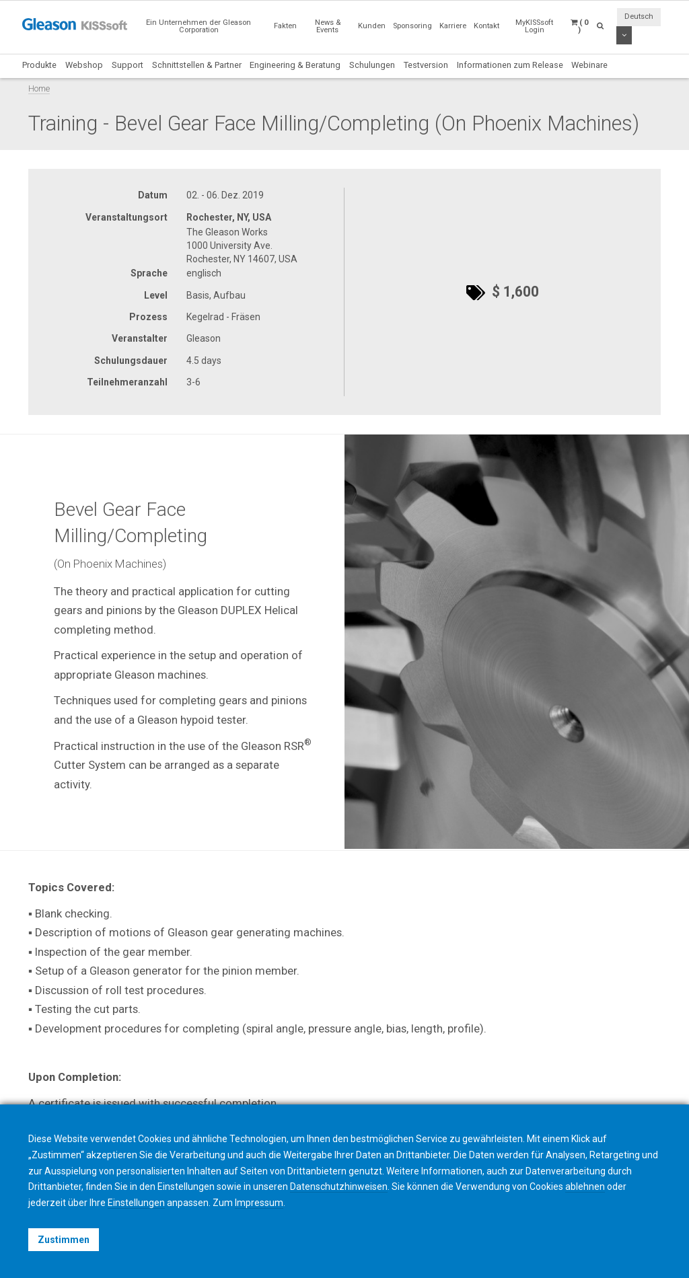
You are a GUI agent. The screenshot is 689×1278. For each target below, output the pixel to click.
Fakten (285, 26)
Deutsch (638, 16)
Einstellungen (136, 1202)
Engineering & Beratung (295, 65)
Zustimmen (63, 1239)
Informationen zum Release (510, 65)
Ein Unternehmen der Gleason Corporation (198, 26)
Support (127, 65)
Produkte (39, 65)
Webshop (84, 65)
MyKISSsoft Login (534, 26)
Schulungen (372, 65)
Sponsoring (412, 26)
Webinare (589, 65)
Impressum (259, 1202)
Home (39, 88)
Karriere (452, 26)
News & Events (327, 26)
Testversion (426, 65)
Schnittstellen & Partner (197, 65)
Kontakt (486, 26)
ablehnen (585, 1186)
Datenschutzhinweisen (339, 1186)
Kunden (372, 26)
